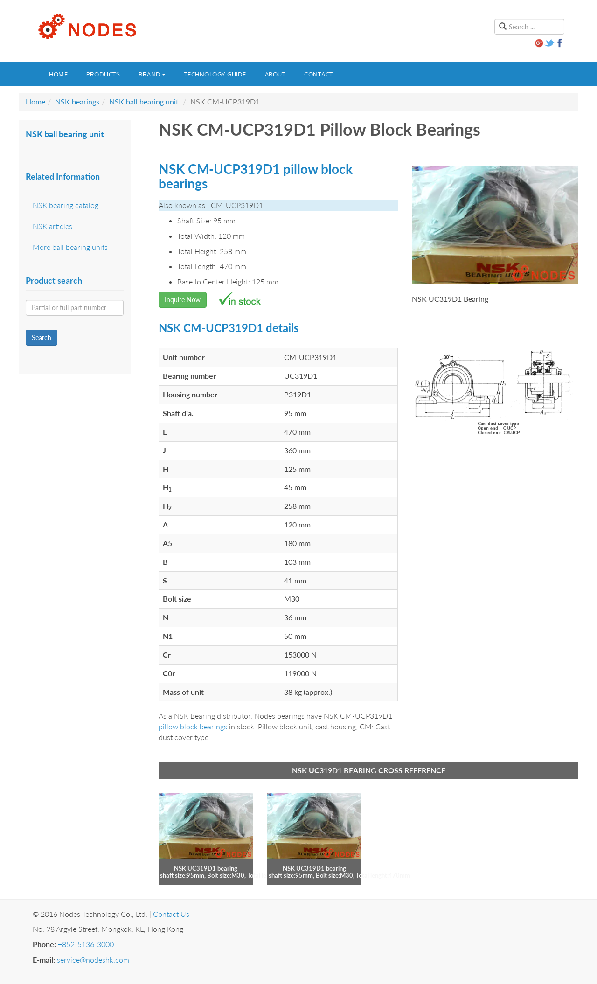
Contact (318, 74)
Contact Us (171, 913)
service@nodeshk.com (93, 959)
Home (58, 74)
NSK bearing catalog (65, 205)
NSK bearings (77, 101)
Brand (152, 74)
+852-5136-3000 (86, 944)
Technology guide (215, 74)
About (275, 74)
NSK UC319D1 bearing (205, 868)
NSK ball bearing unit (144, 101)
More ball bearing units (70, 247)
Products (103, 74)
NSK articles (52, 226)
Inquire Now (183, 300)
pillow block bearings (193, 726)
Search (41, 337)
